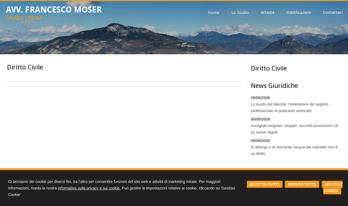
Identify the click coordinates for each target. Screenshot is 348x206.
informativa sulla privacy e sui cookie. (89, 188)
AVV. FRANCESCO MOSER (54, 9)
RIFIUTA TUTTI (302, 184)
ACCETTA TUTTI (264, 184)
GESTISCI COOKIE (333, 187)
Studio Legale (24, 17)
